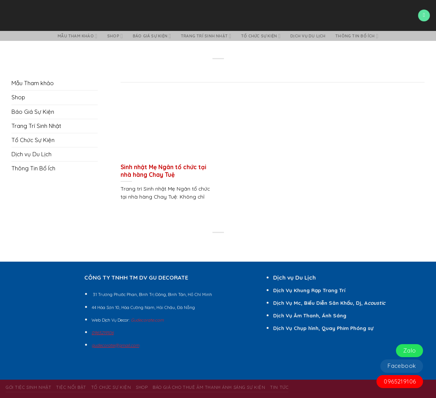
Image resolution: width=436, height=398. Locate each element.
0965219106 (400, 381)
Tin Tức (279, 387)
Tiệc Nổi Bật (71, 387)
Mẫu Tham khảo (77, 36)
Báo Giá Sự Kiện (152, 36)
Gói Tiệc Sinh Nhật (28, 387)
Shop (115, 36)
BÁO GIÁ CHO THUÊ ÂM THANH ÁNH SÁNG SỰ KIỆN (209, 387)
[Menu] (424, 15)
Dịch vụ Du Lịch (307, 36)
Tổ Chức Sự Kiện (260, 36)
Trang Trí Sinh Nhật (206, 36)
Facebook (402, 365)
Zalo (409, 350)
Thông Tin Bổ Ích (356, 36)
